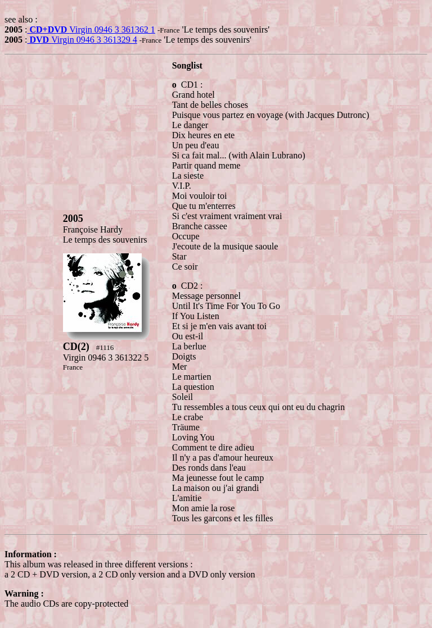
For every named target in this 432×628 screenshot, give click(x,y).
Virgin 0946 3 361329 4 (82, 39)
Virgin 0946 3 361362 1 (91, 29)
